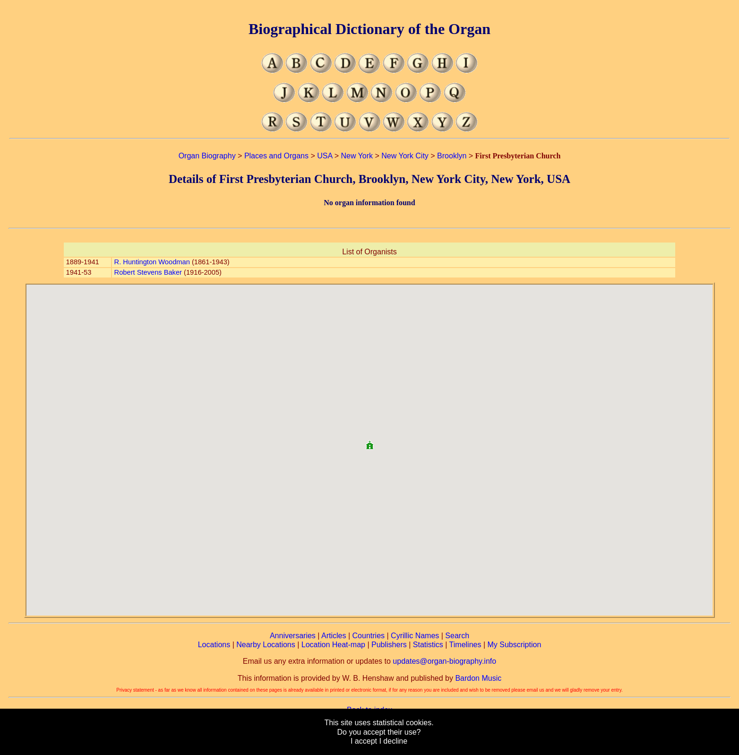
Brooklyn (451, 156)
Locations (214, 645)
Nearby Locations (265, 645)
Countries (368, 636)
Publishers (389, 645)
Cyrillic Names (415, 636)
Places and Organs (276, 156)
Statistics (428, 645)
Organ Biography (207, 156)
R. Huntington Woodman (152, 262)
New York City (405, 156)
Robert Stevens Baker (148, 272)
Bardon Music (478, 678)
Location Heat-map (333, 645)
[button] (369, 441)
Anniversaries (293, 636)
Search (457, 636)
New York (357, 156)
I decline (393, 741)
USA (324, 156)
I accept (364, 741)
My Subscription (514, 645)
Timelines (465, 645)
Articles (333, 636)
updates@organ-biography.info (444, 661)
